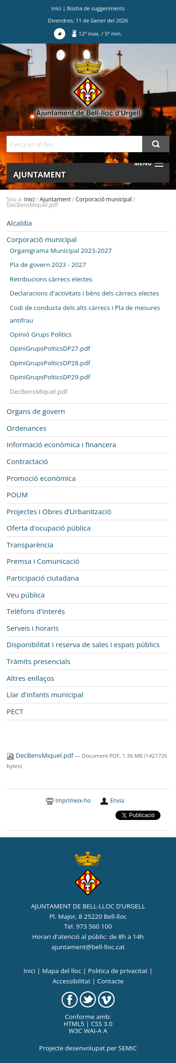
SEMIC (127, 1048)
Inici (56, 8)
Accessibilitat (72, 981)
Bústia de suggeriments (96, 8)
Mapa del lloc (61, 971)
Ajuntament (39, 174)
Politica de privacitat (117, 971)
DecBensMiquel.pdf (41, 755)
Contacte (110, 981)
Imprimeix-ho (73, 801)
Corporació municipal (104, 199)
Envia (117, 801)
